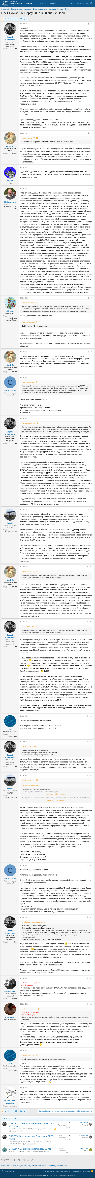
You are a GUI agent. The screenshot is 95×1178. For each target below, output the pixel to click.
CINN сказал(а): (27, 746)
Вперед (22, 19)
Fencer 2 (85, 1125)
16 (16, 19)
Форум (29, 3)
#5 (91, 298)
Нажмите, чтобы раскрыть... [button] (56, 800)
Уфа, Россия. (12, 736)
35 (34, 1143)
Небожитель (10, 202)
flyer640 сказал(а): (28, 571)
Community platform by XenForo (38, 1176)
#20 (91, 1087)
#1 (91, 24)
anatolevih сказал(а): (29, 1009)
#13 (91, 742)
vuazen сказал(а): (28, 322)
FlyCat (10, 181)
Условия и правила (63, 1171)
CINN (10, 729)
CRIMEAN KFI (10, 1017)
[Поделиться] (88, 23)
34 (31, 1143)
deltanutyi (12, 1151)
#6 (91, 352)
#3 (91, 167)
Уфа (15, 48)
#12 (91, 716)
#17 (91, 978)
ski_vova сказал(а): (29, 423)
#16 (91, 917)
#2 (91, 133)
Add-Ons (61, 1176)
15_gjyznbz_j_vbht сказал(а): (32, 922)
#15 (91, 865)
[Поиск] (91, 3)
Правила (52, 3)
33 (28, 1143)
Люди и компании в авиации (36, 1151)
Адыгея (14, 998)
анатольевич (10, 991)
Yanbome (84, 1138)
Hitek (86, 1150)
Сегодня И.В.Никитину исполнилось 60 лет (30, 1149)
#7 (91, 377)
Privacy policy (76, 1171)
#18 (91, 1004)
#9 (91, 510)
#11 (91, 622)
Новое (40, 3)
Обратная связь (48, 1171)
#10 (91, 567)
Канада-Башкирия (11, 532)
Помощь (86, 1171)
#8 (91, 418)
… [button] (12, 19)
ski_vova (10, 311)
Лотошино (13, 1106)
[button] (34, 3)
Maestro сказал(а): (28, 138)
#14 (91, 775)
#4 (91, 189)
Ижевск (14, 153)
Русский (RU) (8, 1171)
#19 (91, 1050)
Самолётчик (10, 391)
